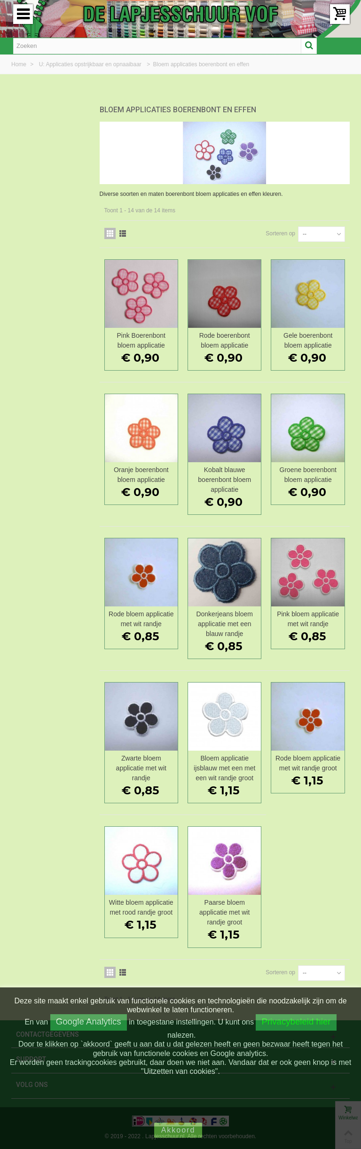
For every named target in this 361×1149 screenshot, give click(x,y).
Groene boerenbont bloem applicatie (308, 474)
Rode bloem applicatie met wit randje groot (307, 763)
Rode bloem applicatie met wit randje (141, 619)
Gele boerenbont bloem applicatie (307, 340)
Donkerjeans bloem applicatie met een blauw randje (224, 623)
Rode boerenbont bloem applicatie (224, 340)
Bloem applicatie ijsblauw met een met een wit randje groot (224, 768)
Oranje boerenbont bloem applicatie (141, 474)
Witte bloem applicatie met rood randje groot (141, 907)
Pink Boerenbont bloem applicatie (141, 340)
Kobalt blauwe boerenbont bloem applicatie (224, 479)
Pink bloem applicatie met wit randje (308, 619)
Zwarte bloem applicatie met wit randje (141, 768)
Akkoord (178, 1130)
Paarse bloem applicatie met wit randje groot (224, 912)
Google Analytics (88, 1021)
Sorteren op (280, 233)
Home (19, 64)
